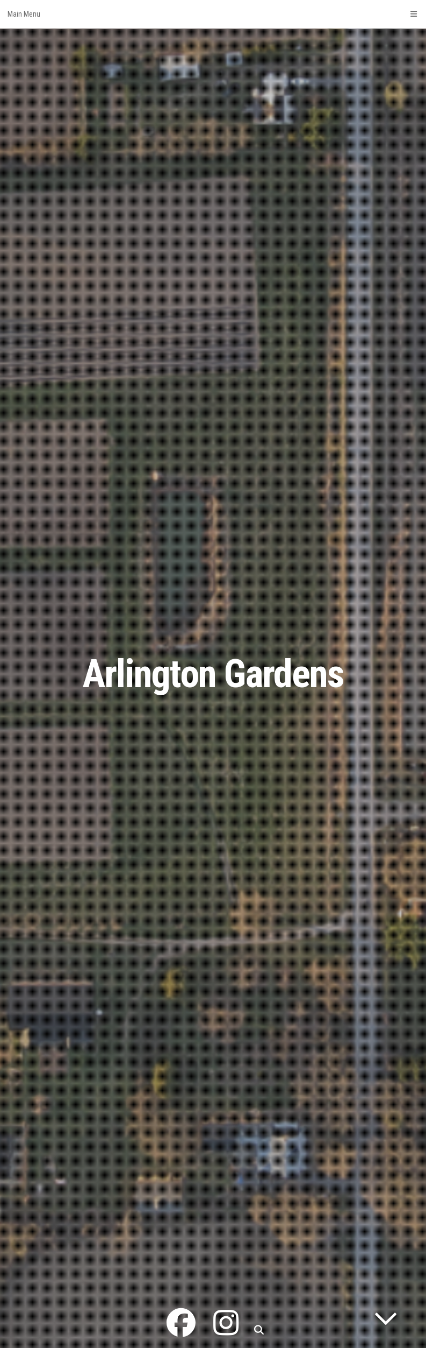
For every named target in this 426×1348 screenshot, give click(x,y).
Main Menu (213, 14)
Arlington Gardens (213, 674)
